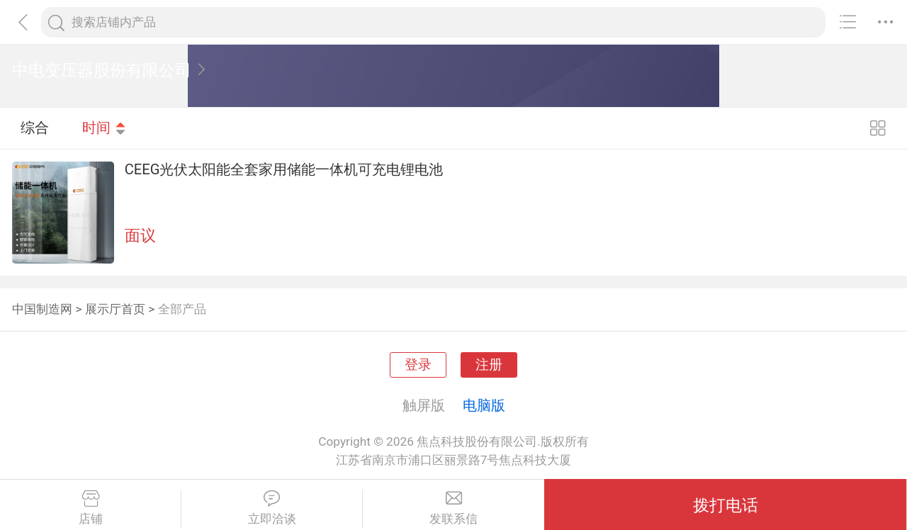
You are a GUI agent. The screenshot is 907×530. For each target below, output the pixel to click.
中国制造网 (42, 309)
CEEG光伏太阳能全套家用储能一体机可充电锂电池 (284, 169)
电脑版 (484, 405)
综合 (35, 127)
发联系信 (453, 508)
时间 (104, 127)
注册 (488, 365)
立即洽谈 (272, 508)
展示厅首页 (115, 309)
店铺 (90, 508)
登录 (418, 365)
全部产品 (182, 309)
